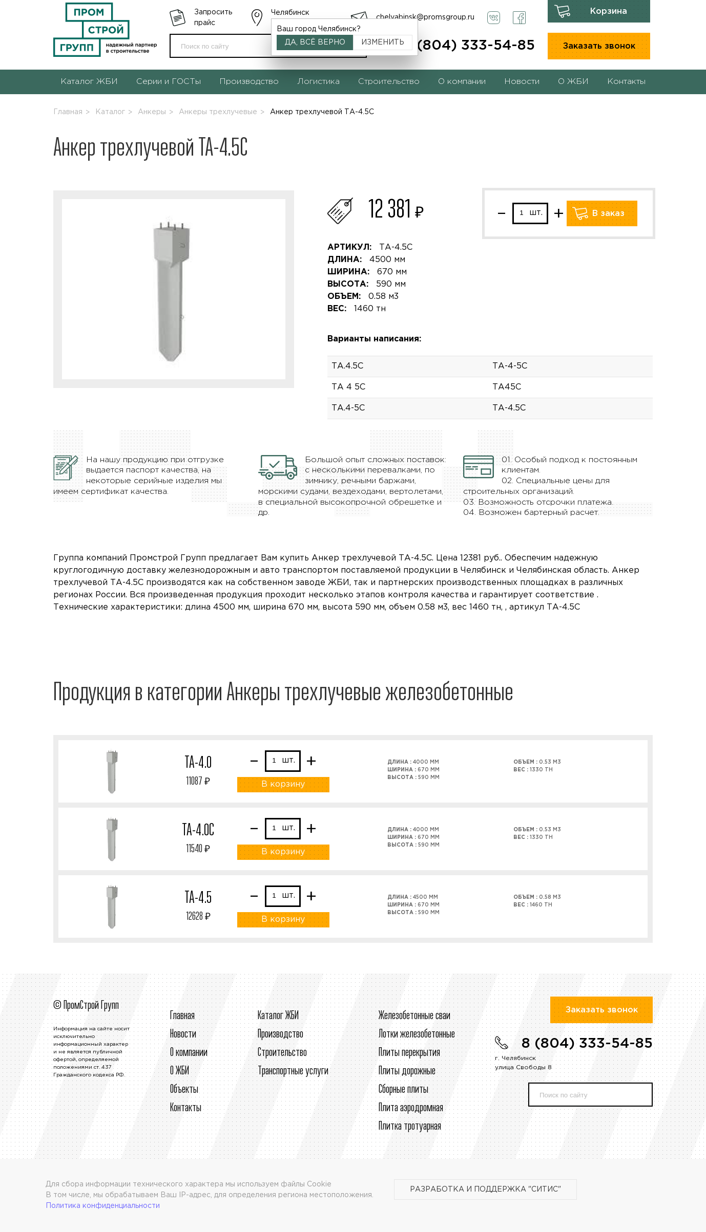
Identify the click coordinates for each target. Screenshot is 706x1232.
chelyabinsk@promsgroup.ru (425, 17)
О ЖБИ (573, 81)
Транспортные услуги (293, 1071)
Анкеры (152, 112)
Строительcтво (282, 1053)
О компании (462, 81)
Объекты (184, 1090)
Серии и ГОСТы (168, 81)
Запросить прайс (213, 17)
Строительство (389, 81)
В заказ (608, 214)
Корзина (608, 11)
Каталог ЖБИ (89, 81)
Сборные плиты (403, 1090)
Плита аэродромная (411, 1108)
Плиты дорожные (407, 1071)
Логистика (318, 81)
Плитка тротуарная (410, 1126)
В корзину (283, 784)
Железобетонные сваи (414, 1016)
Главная (67, 112)
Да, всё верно (315, 42)
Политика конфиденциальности (103, 1206)
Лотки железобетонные (417, 1034)
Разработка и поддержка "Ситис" (485, 1189)
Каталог (110, 112)
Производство (249, 81)
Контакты (626, 81)
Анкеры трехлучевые (218, 112)
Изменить (382, 42)
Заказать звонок (599, 46)
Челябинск (290, 13)
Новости (521, 81)
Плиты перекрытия (409, 1053)
